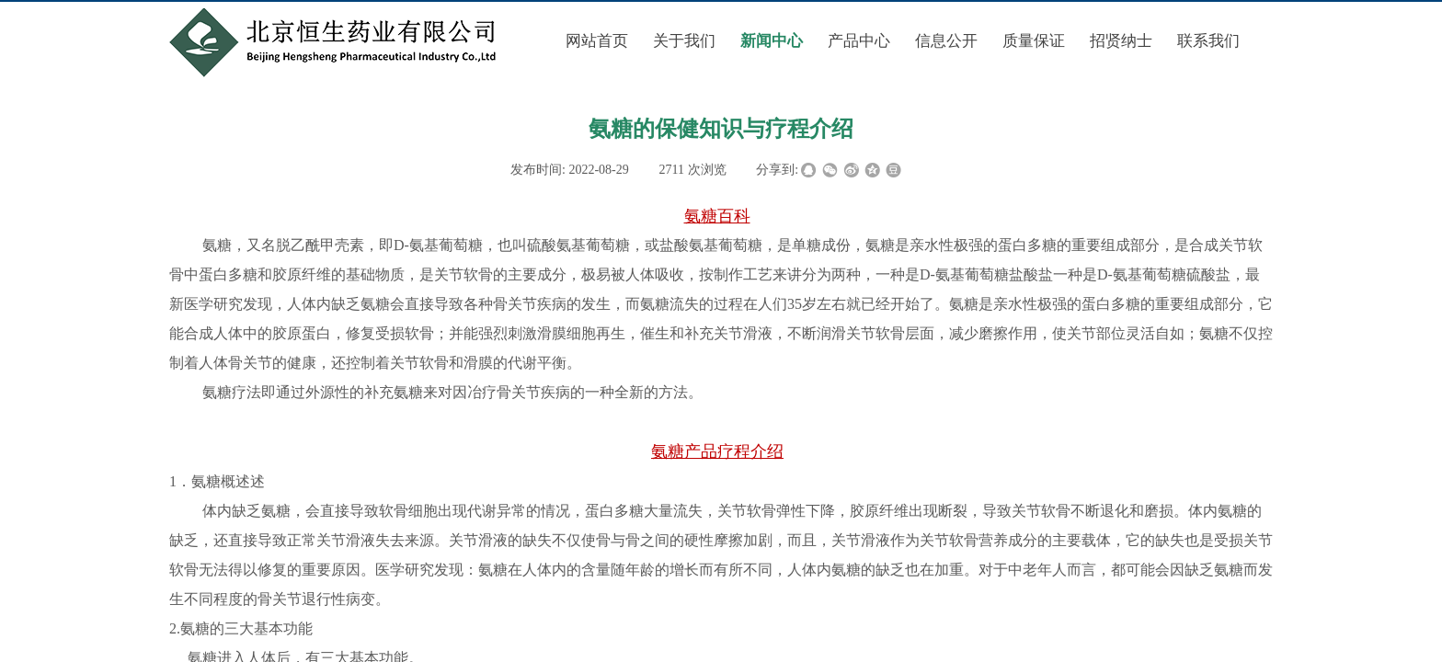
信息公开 (946, 41)
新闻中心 (771, 41)
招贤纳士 (1121, 41)
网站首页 (597, 41)
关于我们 (684, 41)
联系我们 (1208, 41)
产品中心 (859, 41)
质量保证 (1033, 41)
